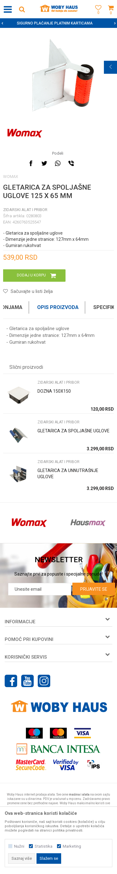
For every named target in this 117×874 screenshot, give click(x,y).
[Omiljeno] (96, 16)
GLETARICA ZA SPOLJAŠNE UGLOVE (73, 430)
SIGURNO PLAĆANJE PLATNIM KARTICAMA (58, 23)
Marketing (72, 846)
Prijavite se (93, 589)
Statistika (43, 846)
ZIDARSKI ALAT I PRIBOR (25, 209)
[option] (58, 23)
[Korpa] (111, 16)
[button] (22, 9)
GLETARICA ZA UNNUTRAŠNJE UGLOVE (67, 473)
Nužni (19, 846)
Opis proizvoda (58, 307)
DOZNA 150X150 (54, 391)
